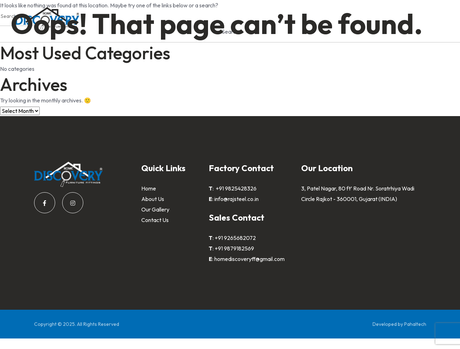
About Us (152, 198)
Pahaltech (415, 324)
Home (148, 188)
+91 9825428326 (236, 188)
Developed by (388, 324)
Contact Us (155, 219)
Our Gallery (155, 209)
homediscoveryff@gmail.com (249, 258)
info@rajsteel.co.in (236, 198)
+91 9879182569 (234, 248)
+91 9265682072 (235, 237)
